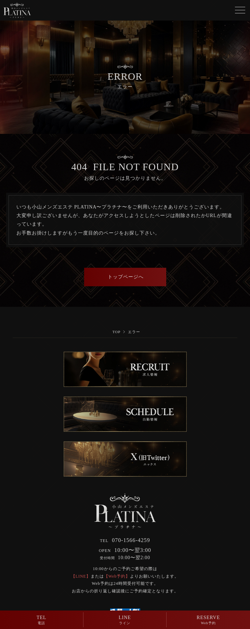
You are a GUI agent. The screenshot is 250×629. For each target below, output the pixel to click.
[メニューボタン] (240, 10)
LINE (125, 621)
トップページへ (125, 276)
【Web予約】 (117, 576)
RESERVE (208, 621)
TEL (41, 621)
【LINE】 (81, 576)
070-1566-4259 (125, 540)
